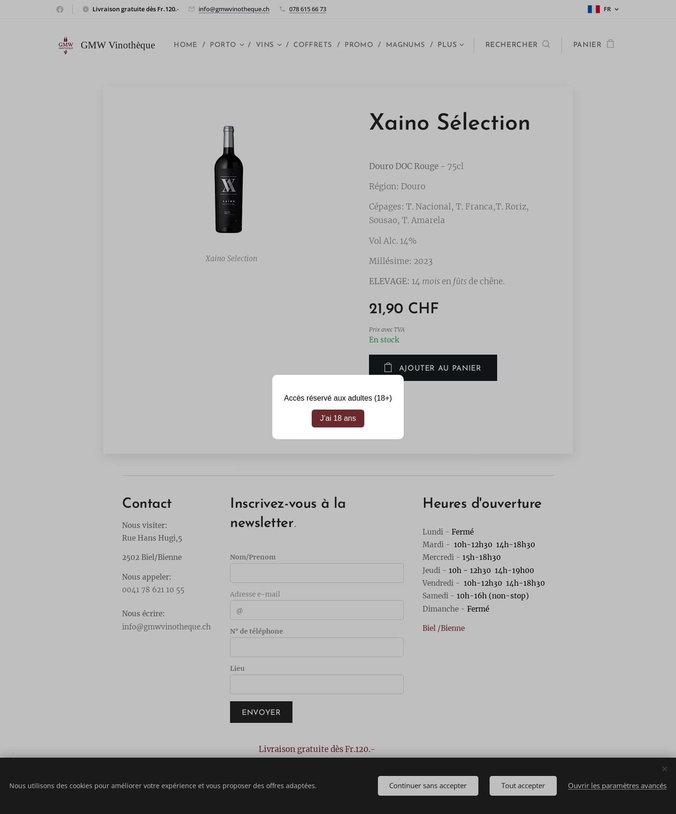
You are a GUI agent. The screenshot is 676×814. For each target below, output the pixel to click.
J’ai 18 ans (338, 418)
